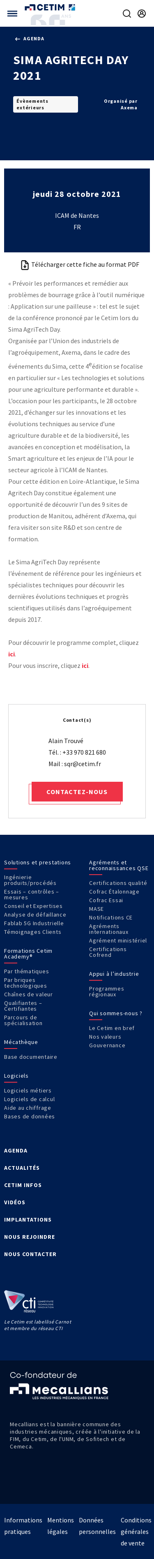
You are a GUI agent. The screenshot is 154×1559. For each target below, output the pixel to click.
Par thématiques (26, 971)
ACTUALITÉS (22, 1167)
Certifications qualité (118, 883)
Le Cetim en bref (112, 1028)
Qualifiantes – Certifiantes (23, 1005)
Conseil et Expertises (33, 906)
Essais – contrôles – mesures (31, 894)
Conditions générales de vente (136, 1531)
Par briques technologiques (25, 982)
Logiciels (16, 1075)
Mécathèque (21, 1042)
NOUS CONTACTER (30, 1254)
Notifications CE (111, 917)
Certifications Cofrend (108, 951)
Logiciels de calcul (29, 1099)
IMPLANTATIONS (28, 1219)
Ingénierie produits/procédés (30, 880)
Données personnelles (97, 1526)
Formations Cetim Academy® (28, 953)
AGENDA (16, 1150)
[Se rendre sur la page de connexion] (142, 13)
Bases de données (29, 1116)
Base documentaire (30, 1056)
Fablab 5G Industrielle (34, 923)
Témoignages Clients (32, 931)
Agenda (29, 38)
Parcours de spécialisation (23, 1020)
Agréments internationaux (109, 928)
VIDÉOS (14, 1202)
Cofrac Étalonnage (114, 891)
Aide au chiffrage (27, 1107)
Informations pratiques (23, 1526)
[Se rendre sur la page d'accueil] (51, 7)
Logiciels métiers (28, 1090)
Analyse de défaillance (35, 914)
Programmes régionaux (106, 991)
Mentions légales (60, 1526)
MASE (96, 908)
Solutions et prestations (37, 862)
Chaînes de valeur (28, 994)
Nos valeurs (105, 1036)
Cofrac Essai (106, 900)
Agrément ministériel (118, 940)
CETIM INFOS (23, 1185)
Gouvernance (107, 1045)
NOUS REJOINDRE (29, 1236)
